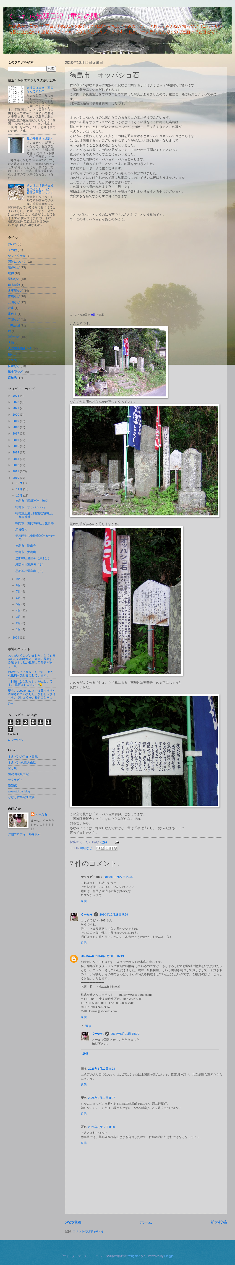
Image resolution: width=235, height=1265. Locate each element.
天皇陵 (12, 360)
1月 (18, 629)
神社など (86, 848)
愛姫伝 (12, 785)
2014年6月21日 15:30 (125, 1033)
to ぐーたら (15, 739)
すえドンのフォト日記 (23, 756)
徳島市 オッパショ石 (30, 507)
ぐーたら (87, 914)
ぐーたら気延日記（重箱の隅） (56, 16)
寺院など (14, 319)
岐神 (11, 273)
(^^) (10, 703)
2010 (16, 477)
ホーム (146, 1222)
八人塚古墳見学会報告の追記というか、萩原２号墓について (40, 189)
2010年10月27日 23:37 (119, 877)
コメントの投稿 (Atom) (88, 1231)
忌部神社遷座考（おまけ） (33, 558)
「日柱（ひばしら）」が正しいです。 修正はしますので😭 (30, 683)
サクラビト (15, 779)
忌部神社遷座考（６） (30, 564)
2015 (16, 446)
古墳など (14, 296)
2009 (16, 637)
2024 (16, 395)
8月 (18, 585)
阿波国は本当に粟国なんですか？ (40, 89)
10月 (19, 495)
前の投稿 (219, 1222)
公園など (14, 302)
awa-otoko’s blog (19, 791)
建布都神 (14, 285)
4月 (18, 610)
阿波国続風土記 (18, 774)
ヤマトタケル (17, 255)
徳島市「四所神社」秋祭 (31, 500)
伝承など (14, 366)
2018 (16, 427)
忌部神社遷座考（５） (30, 571)
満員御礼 (21, 529)
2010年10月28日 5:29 (113, 914)
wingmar (134, 1256)
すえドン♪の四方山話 (22, 762)
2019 (16, 421)
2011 (16, 471)
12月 (19, 483)
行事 (11, 308)
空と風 (12, 768)
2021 (16, 408)
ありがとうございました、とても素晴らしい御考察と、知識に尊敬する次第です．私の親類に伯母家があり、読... (31, 661)
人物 (11, 342)
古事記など (15, 290)
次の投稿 (73, 1222)
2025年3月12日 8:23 (101, 1068)
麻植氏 (12, 377)
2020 (16, 414)
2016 (16, 440)
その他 (12, 250)
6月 (18, 598)
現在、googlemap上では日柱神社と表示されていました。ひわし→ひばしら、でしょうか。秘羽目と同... (31, 694)
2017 (16, 433)
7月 (18, 591)
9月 (18, 579)
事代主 (12, 314)
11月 (19, 489)
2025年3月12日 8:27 (101, 1097)
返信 (84, 901)
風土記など (15, 371)
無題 (93, 314)
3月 (18, 616)
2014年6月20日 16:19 (109, 956)
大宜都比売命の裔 (20, 348)
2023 (16, 402)
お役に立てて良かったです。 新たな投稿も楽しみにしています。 (30, 673)
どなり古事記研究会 (21, 797)
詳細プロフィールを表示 (24, 834)
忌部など (14, 279)
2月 (18, 623)
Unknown (87, 956)
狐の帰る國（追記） (40, 138)
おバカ (12, 244)
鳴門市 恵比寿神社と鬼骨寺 (34, 523)
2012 (16, 465)
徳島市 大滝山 (25, 552)
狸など (12, 354)
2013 (16, 458)
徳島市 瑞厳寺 (25, 545)
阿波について (17, 261)
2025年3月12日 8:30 (101, 1127)
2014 (16, 452)
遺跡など (14, 267)
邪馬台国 (14, 325)
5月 (18, 604)
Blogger (169, 1256)
